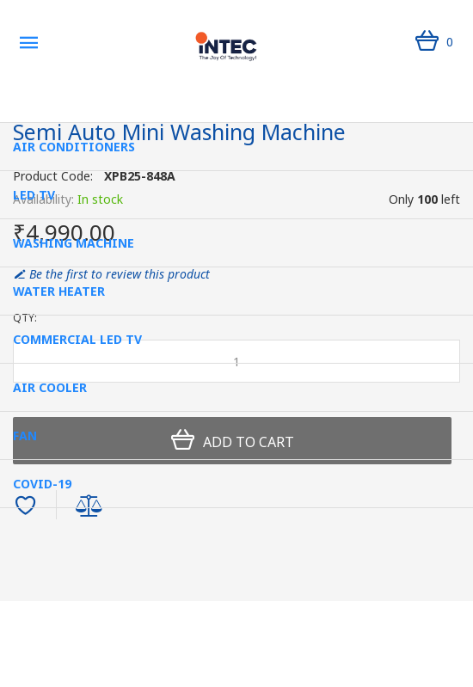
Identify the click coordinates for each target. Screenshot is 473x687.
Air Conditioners (74, 146)
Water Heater (59, 291)
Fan (25, 435)
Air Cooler (50, 387)
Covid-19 (42, 483)
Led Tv (34, 195)
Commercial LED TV (77, 339)
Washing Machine (73, 243)
